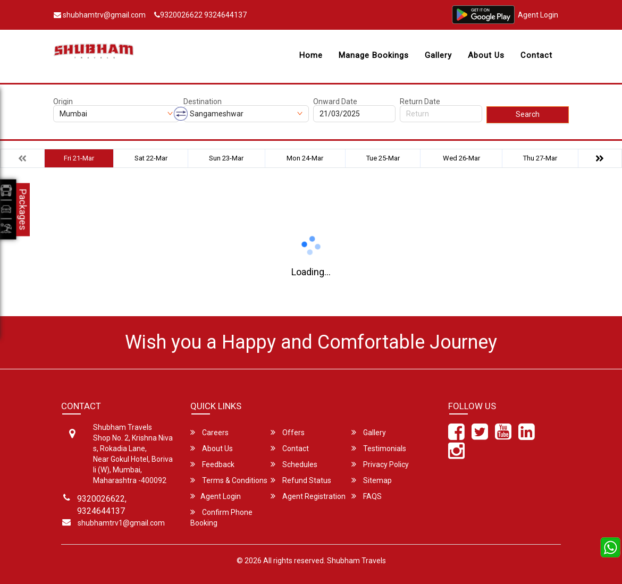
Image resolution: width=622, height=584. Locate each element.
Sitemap (371, 480)
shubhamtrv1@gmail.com (121, 523)
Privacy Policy (380, 464)
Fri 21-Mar (79, 158)
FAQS (366, 496)
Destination (202, 101)
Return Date (420, 101)
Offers (288, 432)
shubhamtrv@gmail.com (100, 15)
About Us (486, 55)
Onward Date (335, 101)
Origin (63, 101)
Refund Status (301, 480)
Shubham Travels (356, 560)
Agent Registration (308, 496)
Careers (209, 432)
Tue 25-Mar (383, 158)
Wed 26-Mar (461, 158)
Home (311, 55)
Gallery (438, 55)
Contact (536, 55)
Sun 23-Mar (226, 158)
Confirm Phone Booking (221, 517)
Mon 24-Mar (305, 158)
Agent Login (538, 15)
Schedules (294, 464)
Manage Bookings (374, 55)
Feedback (212, 464)
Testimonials (378, 448)
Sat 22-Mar (151, 158)
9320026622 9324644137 (200, 15)
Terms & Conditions (228, 480)
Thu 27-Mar (540, 158)
